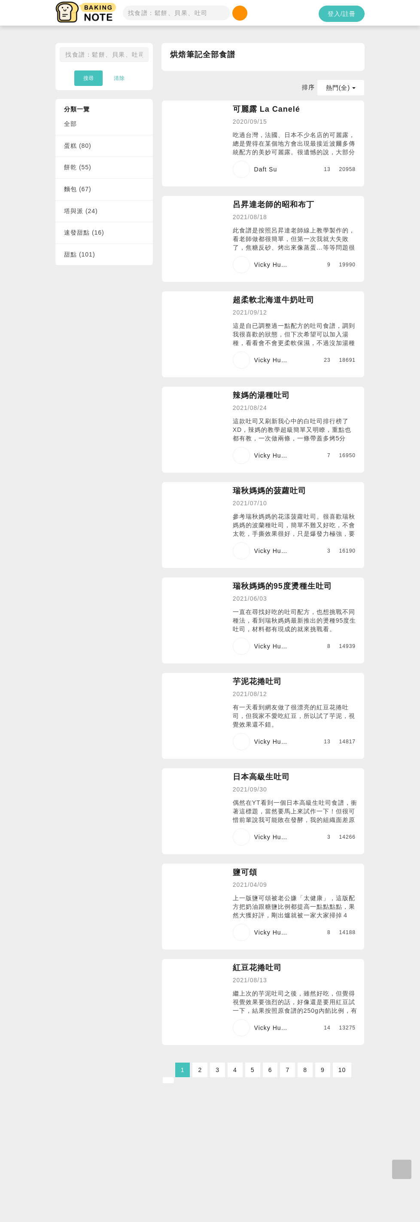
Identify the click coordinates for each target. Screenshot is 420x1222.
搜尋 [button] (88, 78)
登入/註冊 (342, 13)
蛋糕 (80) (77, 145)
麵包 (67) (77, 189)
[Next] (168, 1080)
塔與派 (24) (81, 211)
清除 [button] (119, 78)
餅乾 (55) (77, 167)
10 (342, 1069)
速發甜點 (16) (84, 232)
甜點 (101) (79, 254)
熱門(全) (341, 87)
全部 (70, 123)
